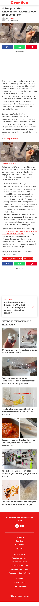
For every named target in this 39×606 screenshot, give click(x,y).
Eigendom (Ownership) (19, 569)
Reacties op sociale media (19, 573)
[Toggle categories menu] (3, 2)
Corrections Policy (19, 562)
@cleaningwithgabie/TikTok (12, 139)
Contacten (19, 545)
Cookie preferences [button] (19, 586)
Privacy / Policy (19, 582)
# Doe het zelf (16, 258)
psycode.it (19, 548)
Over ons (19, 541)
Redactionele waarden (20, 565)
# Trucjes (5, 258)
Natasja (12, 18)
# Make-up (28, 258)
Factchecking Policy (19, 558)
